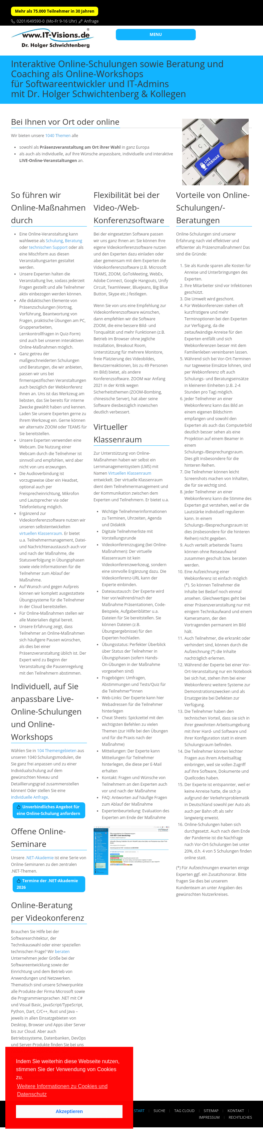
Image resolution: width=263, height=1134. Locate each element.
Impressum (209, 1117)
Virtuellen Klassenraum (129, 473)
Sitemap (211, 1110)
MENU (156, 34)
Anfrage (91, 21)
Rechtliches (240, 1117)
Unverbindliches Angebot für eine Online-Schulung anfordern (48, 810)
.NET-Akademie (39, 858)
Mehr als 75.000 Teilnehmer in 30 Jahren (54, 11)
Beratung (73, 240)
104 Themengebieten (56, 750)
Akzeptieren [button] (69, 1111)
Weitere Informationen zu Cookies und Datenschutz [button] (62, 1090)
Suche (159, 1110)
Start (139, 1110)
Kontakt (236, 1110)
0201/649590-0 (31, 21)
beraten (62, 951)
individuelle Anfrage (29, 797)
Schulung (54, 240)
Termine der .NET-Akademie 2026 (47, 884)
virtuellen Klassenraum (40, 533)
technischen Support (48, 247)
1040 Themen (58, 135)
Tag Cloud (184, 1110)
